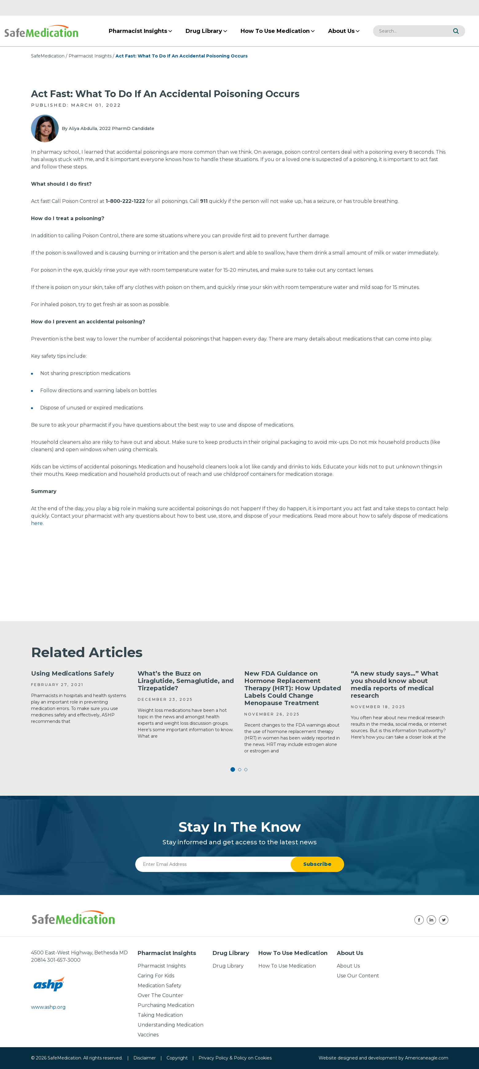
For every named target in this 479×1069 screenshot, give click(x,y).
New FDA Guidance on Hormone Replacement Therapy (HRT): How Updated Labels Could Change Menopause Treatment (292, 688)
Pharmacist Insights (90, 56)
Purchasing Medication (166, 1005)
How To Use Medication (287, 966)
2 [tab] (240, 770)
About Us (348, 966)
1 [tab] (233, 770)
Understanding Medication (170, 1025)
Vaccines (148, 1035)
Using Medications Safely (72, 673)
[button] (456, 31)
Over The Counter (160, 995)
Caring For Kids (156, 976)
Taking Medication (160, 1015)
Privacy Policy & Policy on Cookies (235, 1058)
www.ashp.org (48, 1007)
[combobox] (410, 31)
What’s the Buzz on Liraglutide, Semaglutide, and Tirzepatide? (186, 681)
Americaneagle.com (426, 1058)
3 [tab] (246, 770)
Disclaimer (144, 1058)
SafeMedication (48, 56)
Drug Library (228, 966)
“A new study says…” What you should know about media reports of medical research (394, 684)
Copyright (177, 1058)
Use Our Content (358, 976)
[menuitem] (138, 31)
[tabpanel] (79, 697)
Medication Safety (159, 985)
